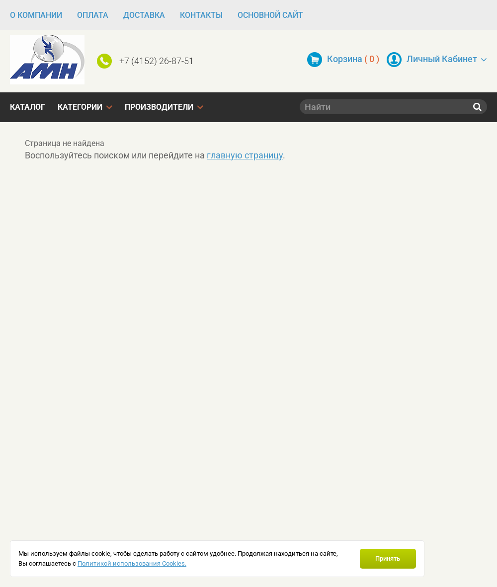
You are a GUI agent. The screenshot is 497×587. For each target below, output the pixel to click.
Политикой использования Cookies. (132, 563)
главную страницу (245, 155)
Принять (387, 558)
